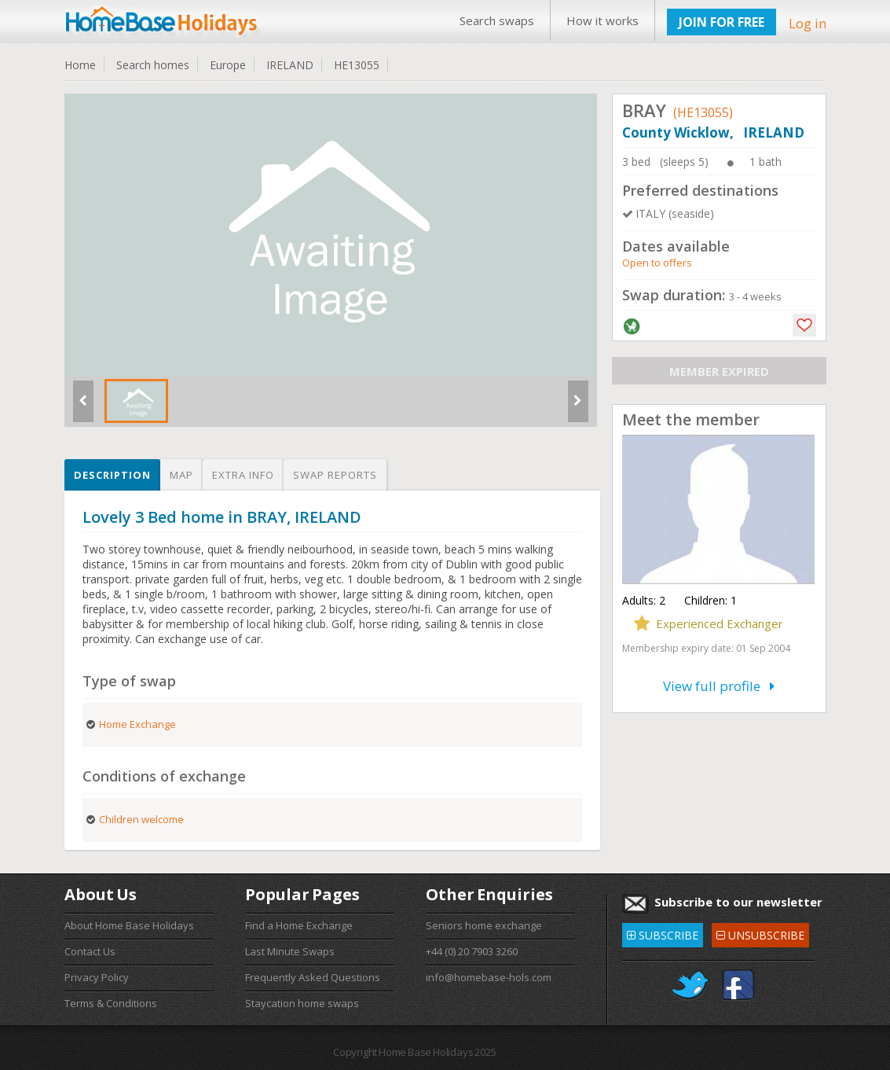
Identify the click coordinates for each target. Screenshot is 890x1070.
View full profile (719, 686)
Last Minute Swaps (290, 951)
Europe (228, 64)
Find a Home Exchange (299, 925)
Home (80, 64)
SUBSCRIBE (662, 933)
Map (181, 475)
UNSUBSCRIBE (760, 933)
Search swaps (497, 20)
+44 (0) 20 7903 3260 (472, 951)
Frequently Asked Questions (312, 977)
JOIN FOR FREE (721, 22)
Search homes (152, 64)
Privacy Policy (96, 977)
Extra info (243, 475)
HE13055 (356, 64)
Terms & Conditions (110, 1003)
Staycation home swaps (302, 1003)
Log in (807, 23)
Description (112, 475)
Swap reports (335, 475)
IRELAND (289, 64)
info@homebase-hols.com (488, 977)
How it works (602, 20)
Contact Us (89, 951)
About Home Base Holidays (129, 925)
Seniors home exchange (484, 925)
